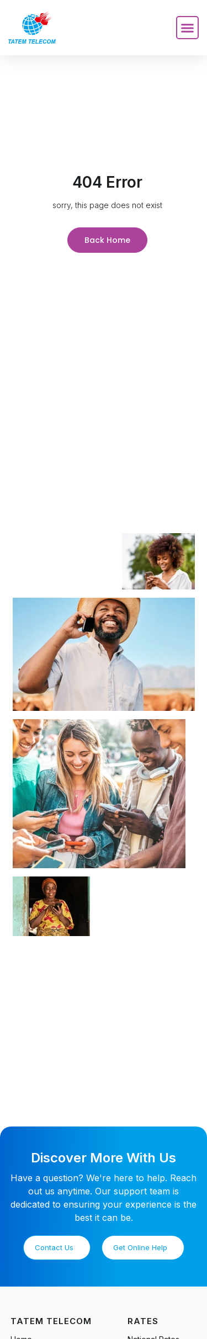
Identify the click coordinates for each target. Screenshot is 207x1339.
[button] (187, 27)
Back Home (107, 240)
